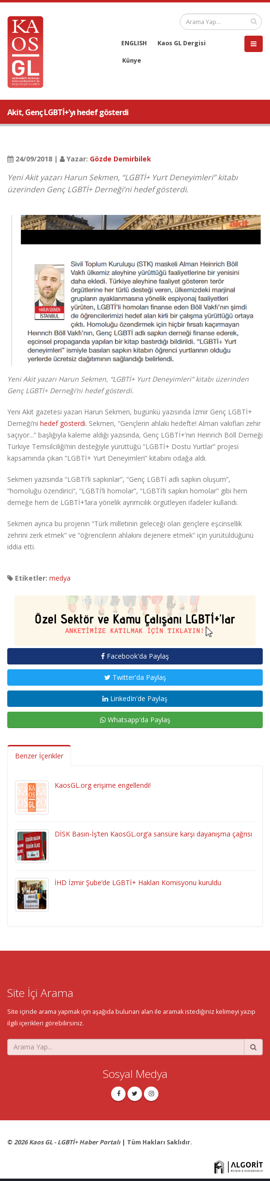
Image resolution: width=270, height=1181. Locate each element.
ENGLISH (134, 43)
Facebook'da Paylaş (135, 656)
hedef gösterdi (62, 423)
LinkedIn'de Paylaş (135, 698)
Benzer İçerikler (39, 755)
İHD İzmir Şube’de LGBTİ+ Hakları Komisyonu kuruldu (138, 882)
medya (60, 578)
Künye (131, 60)
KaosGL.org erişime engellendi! (103, 785)
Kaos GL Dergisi (181, 43)
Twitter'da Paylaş (135, 677)
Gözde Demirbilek (120, 158)
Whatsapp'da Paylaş (135, 719)
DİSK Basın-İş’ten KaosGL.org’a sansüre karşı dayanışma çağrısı (153, 833)
